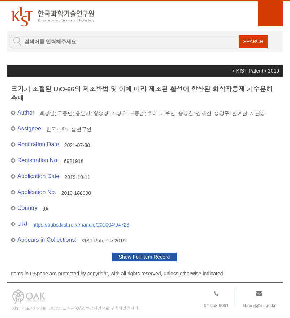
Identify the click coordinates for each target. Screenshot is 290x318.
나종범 (136, 113)
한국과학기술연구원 (69, 129)
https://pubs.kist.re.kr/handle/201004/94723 (81, 225)
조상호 (118, 113)
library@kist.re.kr (259, 305)
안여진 (239, 113)
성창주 (221, 113)
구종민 (65, 113)
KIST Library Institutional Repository (52, 16)
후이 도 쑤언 (161, 113)
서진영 (257, 113)
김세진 (203, 113)
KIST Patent (249, 71)
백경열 (47, 113)
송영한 (185, 113)
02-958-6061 (216, 305)
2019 (273, 71)
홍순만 (83, 113)
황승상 (100, 113)
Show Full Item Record (144, 257)
